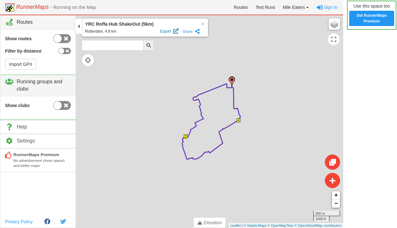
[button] (296, 7)
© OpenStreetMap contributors (318, 225)
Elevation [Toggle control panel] (209, 222)
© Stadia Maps (255, 225)
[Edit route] (332, 162)
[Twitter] (63, 221)
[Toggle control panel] (79, 26)
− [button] (336, 203)
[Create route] (332, 180)
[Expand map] (333, 39)
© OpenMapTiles (280, 225)
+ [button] (336, 195)
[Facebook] (47, 221)
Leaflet (235, 225)
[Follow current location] (91, 60)
